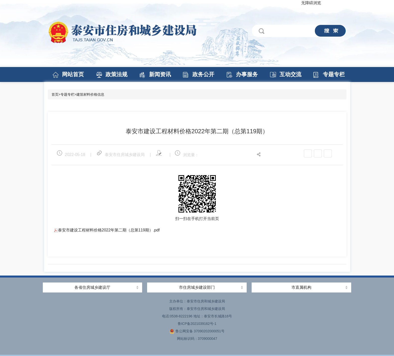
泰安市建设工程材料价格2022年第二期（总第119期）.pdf (107, 230)
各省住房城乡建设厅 (92, 287)
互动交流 (290, 74)
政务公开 (203, 74)
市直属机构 (301, 287)
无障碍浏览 (311, 3)
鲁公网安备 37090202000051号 (197, 331)
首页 (55, 94)
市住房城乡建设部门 (197, 287)
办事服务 (247, 74)
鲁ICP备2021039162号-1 (197, 324)
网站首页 (73, 74)
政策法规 (116, 74)
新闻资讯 (160, 74)
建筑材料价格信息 (90, 94)
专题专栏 (334, 74)
